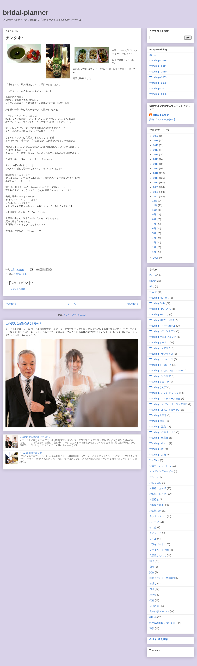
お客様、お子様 (157, 488)
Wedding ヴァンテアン (162, 331)
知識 (151, 589)
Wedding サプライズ (161, 353)
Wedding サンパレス (161, 359)
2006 (156, 257)
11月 (155, 205)
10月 (155, 209)
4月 (154, 238)
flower (152, 280)
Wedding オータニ (159, 342)
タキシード (155, 533)
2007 (156, 196)
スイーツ (154, 521)
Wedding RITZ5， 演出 (161, 320)
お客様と (154, 499)
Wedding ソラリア (160, 376)
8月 (154, 219)
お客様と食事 (20, 274)
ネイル (153, 538)
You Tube (154, 460)
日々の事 (154, 605)
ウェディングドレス (160, 465)
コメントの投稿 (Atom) (74, 315)
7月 (154, 224)
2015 (156, 159)
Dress (152, 275)
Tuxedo (153, 292)
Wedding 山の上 (158, 443)
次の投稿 (10, 304)
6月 (154, 228)
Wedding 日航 (156, 449)
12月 (155, 200)
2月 (154, 247)
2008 (156, 192)
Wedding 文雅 (157, 454)
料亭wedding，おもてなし (163, 622)
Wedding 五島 (157, 426)
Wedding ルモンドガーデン (164, 409)
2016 (156, 154)
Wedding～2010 (158, 71)
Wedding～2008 (158, 83)
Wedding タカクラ (159, 381)
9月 (154, 214)
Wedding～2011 (158, 66)
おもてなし (155, 482)
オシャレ (154, 477)
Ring (151, 286)
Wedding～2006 (158, 94)
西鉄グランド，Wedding (162, 577)
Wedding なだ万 (158, 387)
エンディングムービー (161, 471)
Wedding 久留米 (158, 415)
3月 (154, 242)
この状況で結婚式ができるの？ (23, 323)
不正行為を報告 (159, 639)
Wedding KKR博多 (159, 297)
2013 (156, 168)
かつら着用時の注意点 (31, 453)
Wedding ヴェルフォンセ (162, 336)
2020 (156, 135)
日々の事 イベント (159, 611)
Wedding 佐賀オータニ (162, 432)
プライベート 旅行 (159, 549)
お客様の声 (155, 510)
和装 (151, 628)
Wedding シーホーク (160, 365)
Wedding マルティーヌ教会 (164, 398)
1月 (154, 252)
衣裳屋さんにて (157, 555)
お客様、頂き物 (157, 493)
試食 (151, 572)
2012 (156, 173)
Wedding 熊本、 (158, 421)
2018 (156, 145)
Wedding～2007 (158, 88)
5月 (154, 233)
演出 (151, 561)
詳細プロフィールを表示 (162, 119)
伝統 (151, 600)
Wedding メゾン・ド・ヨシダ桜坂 (168, 404)
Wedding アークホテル (162, 325)
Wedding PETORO (160, 308)
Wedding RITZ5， (159, 314)
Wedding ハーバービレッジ (164, 393)
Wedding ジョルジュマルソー (166, 370)
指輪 (151, 566)
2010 (156, 182)
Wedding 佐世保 (158, 437)
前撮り (153, 583)
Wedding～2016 (158, 60)
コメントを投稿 (17, 289)
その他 (153, 527)
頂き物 (153, 594)
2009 (156, 187)
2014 (156, 164)
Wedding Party (157, 303)
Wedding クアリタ (160, 348)
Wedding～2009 (158, 77)
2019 (156, 140)
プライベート (156, 544)
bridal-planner (25, 12)
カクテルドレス (157, 516)
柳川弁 (153, 617)
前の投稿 (132, 304)
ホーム (72, 304)
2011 (156, 178)
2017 (156, 150)
